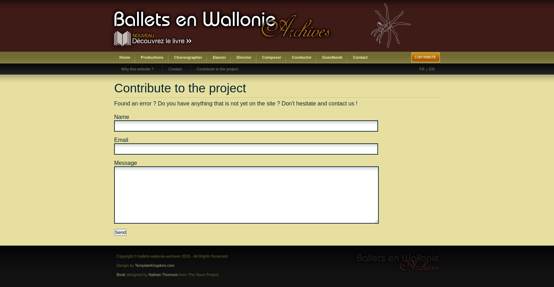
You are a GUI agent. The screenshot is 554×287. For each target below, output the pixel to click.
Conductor (302, 57)
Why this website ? (137, 69)
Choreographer (188, 57)
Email (121, 140)
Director (244, 57)
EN (432, 69)
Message (125, 163)
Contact (360, 57)
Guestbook (332, 57)
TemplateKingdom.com (155, 265)
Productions (152, 57)
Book (121, 274)
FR (422, 69)
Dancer (219, 57)
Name (121, 117)
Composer (271, 57)
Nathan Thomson (163, 274)
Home (124, 57)
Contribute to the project (217, 69)
